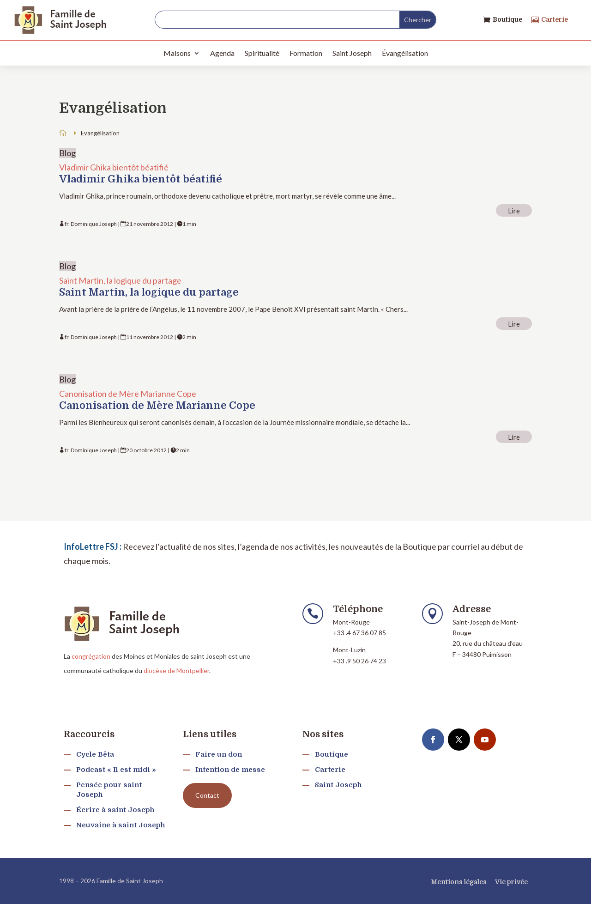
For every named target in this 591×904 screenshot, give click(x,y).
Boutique (507, 19)
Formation (305, 53)
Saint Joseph (352, 53)
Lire (514, 210)
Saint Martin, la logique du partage (120, 280)
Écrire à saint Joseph (115, 810)
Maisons (177, 53)
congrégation (91, 656)
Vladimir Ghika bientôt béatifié (114, 167)
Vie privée (511, 882)
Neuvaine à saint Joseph (120, 825)
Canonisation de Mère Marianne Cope (127, 393)
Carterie (554, 19)
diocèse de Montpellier (176, 670)
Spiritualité (262, 53)
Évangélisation (405, 53)
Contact (207, 795)
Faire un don (218, 754)
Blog (67, 153)
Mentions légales (459, 882)
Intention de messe (230, 769)
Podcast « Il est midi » (116, 769)
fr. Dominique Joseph (91, 223)
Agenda (222, 53)
